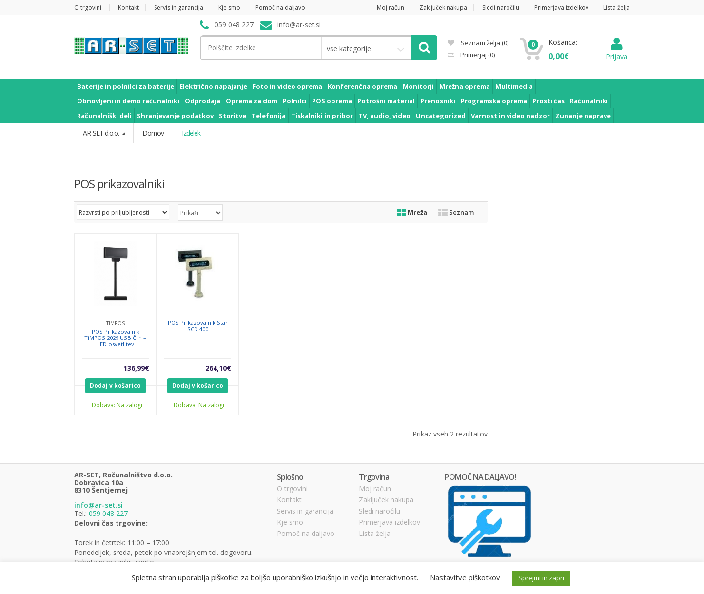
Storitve (232, 115)
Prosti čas (548, 101)
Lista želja (616, 7)
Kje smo (229, 7)
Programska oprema (494, 101)
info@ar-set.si (98, 505)
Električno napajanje (213, 86)
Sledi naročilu (500, 7)
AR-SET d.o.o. (101, 133)
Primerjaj (477, 54)
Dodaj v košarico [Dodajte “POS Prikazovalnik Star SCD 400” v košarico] (197, 385)
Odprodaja (202, 101)
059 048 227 (108, 513)
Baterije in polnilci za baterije (125, 86)
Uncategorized (441, 115)
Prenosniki (437, 101)
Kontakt (128, 7)
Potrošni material (386, 101)
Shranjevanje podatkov (175, 115)
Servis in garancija (178, 7)
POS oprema (332, 101)
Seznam (456, 212)
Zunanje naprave (583, 115)
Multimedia (514, 86)
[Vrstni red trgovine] (123, 212)
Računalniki (589, 101)
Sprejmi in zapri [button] (541, 578)
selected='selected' (200, 212)
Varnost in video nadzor (510, 115)
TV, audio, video (384, 115)
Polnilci (295, 101)
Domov (153, 133)
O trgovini (87, 7)
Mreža (412, 212)
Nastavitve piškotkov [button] (465, 577)
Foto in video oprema (287, 86)
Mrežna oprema (464, 86)
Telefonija (269, 115)
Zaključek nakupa (443, 7)
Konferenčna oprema (362, 86)
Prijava (616, 51)
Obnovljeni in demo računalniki (128, 101)
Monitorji (418, 86)
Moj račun (390, 7)
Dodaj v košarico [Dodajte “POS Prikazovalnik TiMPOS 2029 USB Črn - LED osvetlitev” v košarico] (115, 385)
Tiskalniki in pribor (322, 115)
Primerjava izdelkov (561, 7)
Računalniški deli (104, 115)
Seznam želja (478, 43)
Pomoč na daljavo (280, 7)
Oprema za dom (251, 101)
